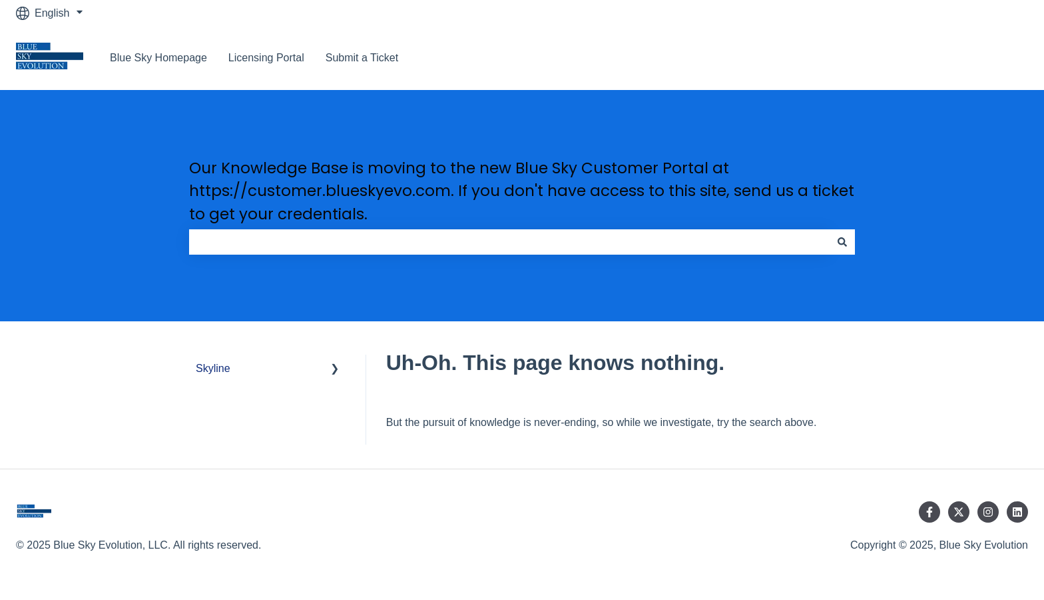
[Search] (842, 242)
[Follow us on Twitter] (958, 512)
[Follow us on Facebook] (929, 512)
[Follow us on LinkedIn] (1017, 512)
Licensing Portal (266, 57)
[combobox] (509, 242)
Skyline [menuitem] (213, 368)
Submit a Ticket (362, 57)
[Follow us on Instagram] (988, 512)
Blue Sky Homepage (158, 57)
